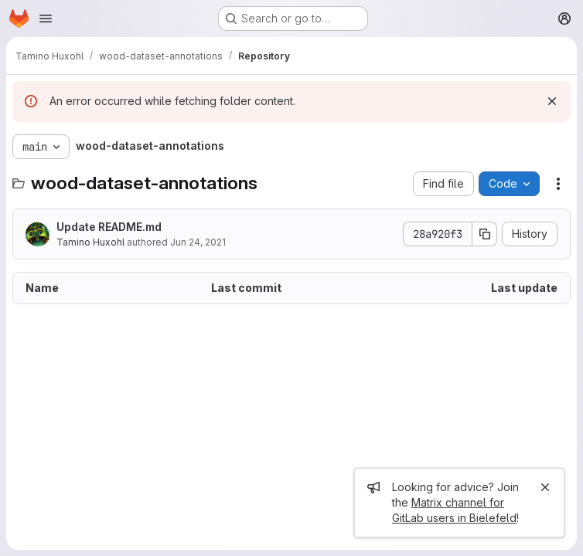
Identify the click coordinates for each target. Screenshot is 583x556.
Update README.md (109, 226)
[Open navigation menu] (45, 18)
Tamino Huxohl (90, 242)
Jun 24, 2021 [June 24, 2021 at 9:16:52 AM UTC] (198, 242)
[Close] (545, 487)
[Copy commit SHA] (484, 234)
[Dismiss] (552, 101)
